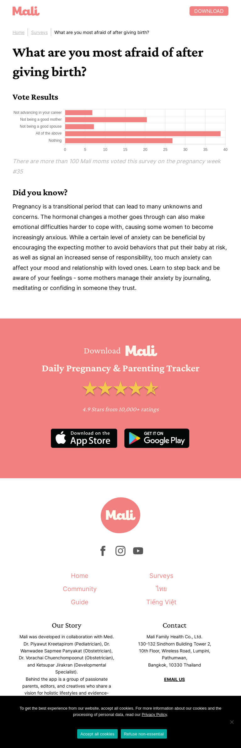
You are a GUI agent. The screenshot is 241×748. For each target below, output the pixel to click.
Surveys (39, 32)
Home (18, 32)
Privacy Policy (154, 714)
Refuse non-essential (144, 734)
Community (80, 589)
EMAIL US (174, 679)
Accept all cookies (97, 734)
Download (209, 11)
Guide (79, 602)
